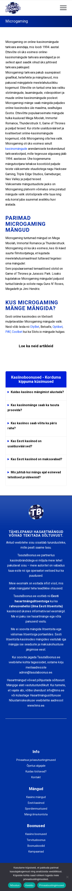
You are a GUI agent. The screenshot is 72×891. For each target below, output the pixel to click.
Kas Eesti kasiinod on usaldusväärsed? (24, 443)
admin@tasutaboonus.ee (35, 672)
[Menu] (61, 8)
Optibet (58, 327)
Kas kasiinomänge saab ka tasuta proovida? (33, 407)
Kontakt (36, 777)
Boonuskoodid (36, 845)
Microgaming (16, 21)
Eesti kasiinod (36, 802)
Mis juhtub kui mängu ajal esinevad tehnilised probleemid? (34, 474)
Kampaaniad (36, 851)
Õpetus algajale (36, 765)
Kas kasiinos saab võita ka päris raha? (32, 425)
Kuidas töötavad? (36, 771)
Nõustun (15, 885)
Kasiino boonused (36, 834)
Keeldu (29, 885)
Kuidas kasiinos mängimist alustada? (37, 392)
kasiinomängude (16, 149)
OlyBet (34, 327)
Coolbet (17, 332)
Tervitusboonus (36, 840)
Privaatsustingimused (51, 885)
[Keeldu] (67, 877)
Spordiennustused (36, 808)
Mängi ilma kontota (36, 814)
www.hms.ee (35, 705)
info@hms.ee (55, 690)
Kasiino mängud (36, 797)
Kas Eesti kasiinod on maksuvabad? (36, 459)
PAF (8, 332)
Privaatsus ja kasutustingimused (36, 759)
